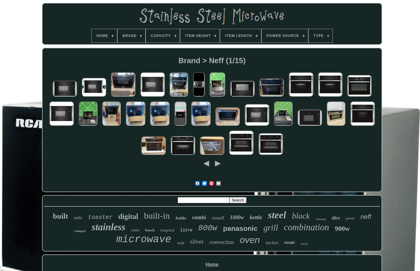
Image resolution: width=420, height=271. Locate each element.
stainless (108, 227)
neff (365, 216)
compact (80, 231)
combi (199, 217)
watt (180, 243)
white (135, 230)
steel (277, 215)
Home (212, 264)
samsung (321, 219)
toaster (100, 217)
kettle (256, 217)
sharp (304, 243)
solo (78, 217)
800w (207, 228)
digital (128, 216)
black (301, 215)
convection (221, 242)
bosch (150, 230)
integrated (167, 230)
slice (336, 217)
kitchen (272, 242)
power (350, 218)
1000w (237, 217)
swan (289, 242)
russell (218, 217)
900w (342, 228)
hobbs (181, 218)
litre (186, 230)
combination (306, 227)
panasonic (240, 228)
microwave (144, 239)
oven (250, 240)
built (60, 216)
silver (197, 241)
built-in (157, 215)
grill (270, 227)
